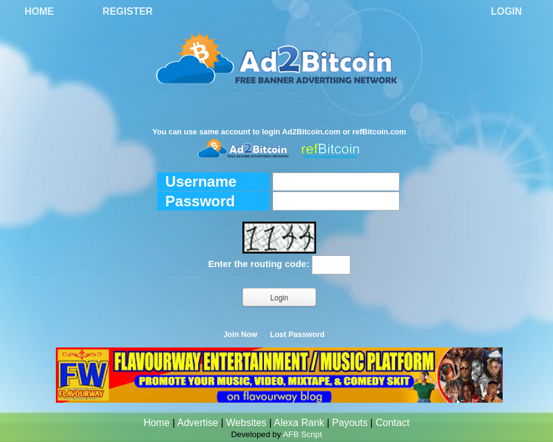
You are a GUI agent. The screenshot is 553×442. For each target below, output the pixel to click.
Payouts (350, 422)
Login (506, 11)
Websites (246, 422)
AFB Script (302, 434)
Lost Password (297, 334)
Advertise (197, 422)
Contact (392, 422)
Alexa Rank (299, 422)
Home (39, 11)
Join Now (240, 334)
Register (127, 11)
